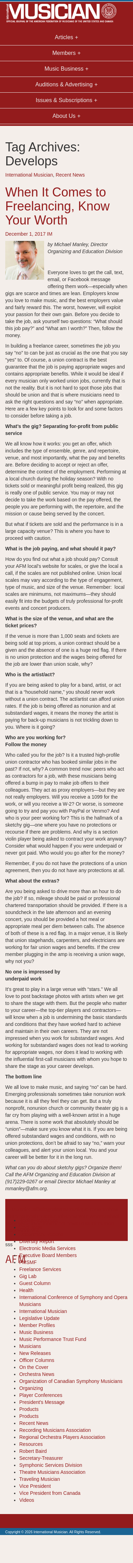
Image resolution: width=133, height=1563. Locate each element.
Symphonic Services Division (50, 1465)
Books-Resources (38, 1220)
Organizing (31, 1388)
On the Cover (33, 1367)
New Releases (35, 1353)
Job (61, 1216)
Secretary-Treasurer (41, 1458)
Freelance (98, 1209)
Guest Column (34, 1283)
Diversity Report (36, 1241)
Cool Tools (30, 1227)
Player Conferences (40, 1395)
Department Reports (41, 1234)
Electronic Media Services (47, 1248)
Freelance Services (40, 1269)
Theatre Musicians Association (52, 1472)
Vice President (35, 1486)
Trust (83, 1223)
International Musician (29, 175)
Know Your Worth (84, 1216)
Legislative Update (39, 1318)
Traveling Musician (39, 1479)
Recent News (70, 175)
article (22, 1209)
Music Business (36, 1332)
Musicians (30, 1346)
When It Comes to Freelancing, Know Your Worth (57, 206)
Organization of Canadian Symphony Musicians (70, 1381)
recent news (65, 1223)
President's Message (42, 1402)
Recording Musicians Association (55, 1430)
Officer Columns (36, 1360)
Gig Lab (27, 1276)
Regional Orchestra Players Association (62, 1437)
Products (28, 1409)
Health (26, 1290)
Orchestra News (36, 1374)
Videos (26, 1500)
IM (49, 234)
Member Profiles (37, 1325)
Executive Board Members (48, 1255)
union (95, 1223)
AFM (10, 1209)
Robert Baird (33, 1451)
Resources (31, 1444)
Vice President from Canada (49, 1493)
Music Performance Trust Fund (52, 1339)
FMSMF (28, 1262)
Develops (77, 1209)
